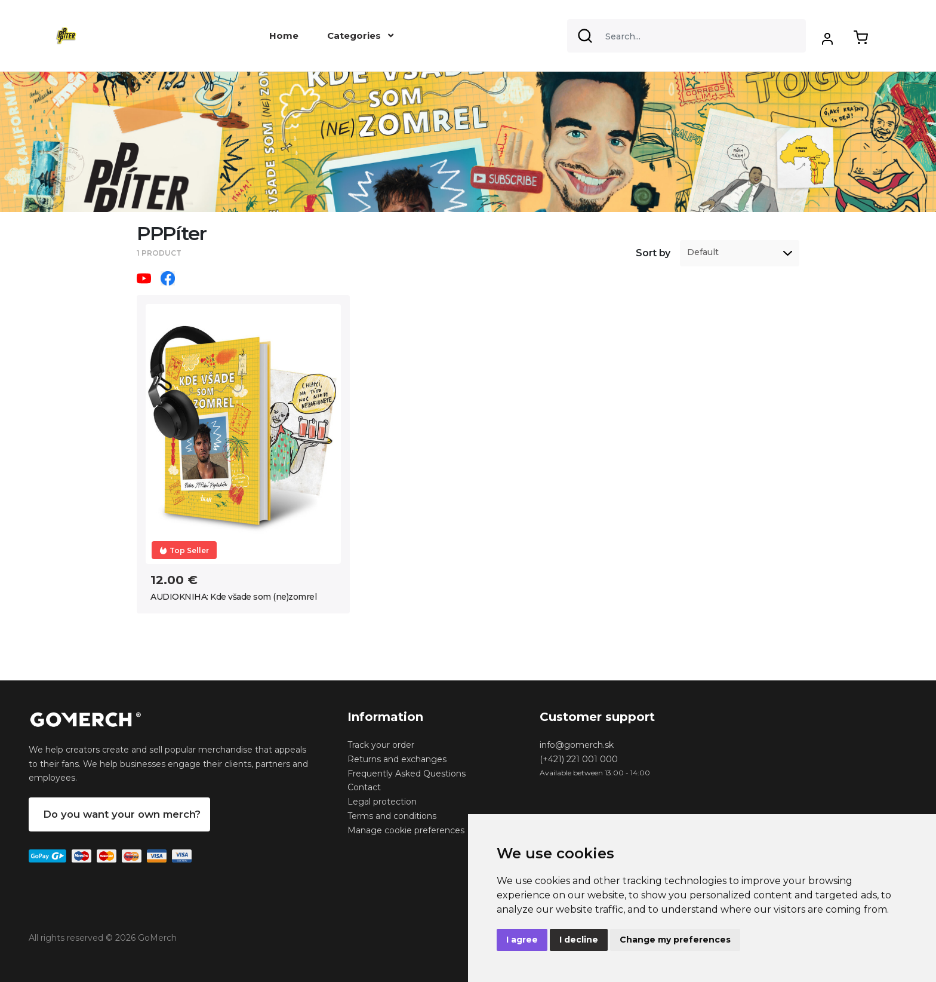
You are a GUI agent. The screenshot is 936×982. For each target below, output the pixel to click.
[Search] (686, 36)
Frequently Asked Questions (406, 773)
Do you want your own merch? (122, 814)
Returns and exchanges (397, 759)
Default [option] (703, 252)
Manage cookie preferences (405, 830)
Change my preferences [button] (675, 939)
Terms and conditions (391, 816)
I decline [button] (578, 939)
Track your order (380, 744)
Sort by (653, 253)
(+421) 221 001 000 (579, 759)
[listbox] (739, 253)
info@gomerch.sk (577, 744)
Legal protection (382, 801)
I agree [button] (522, 939)
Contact (364, 787)
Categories (360, 35)
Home (283, 35)
